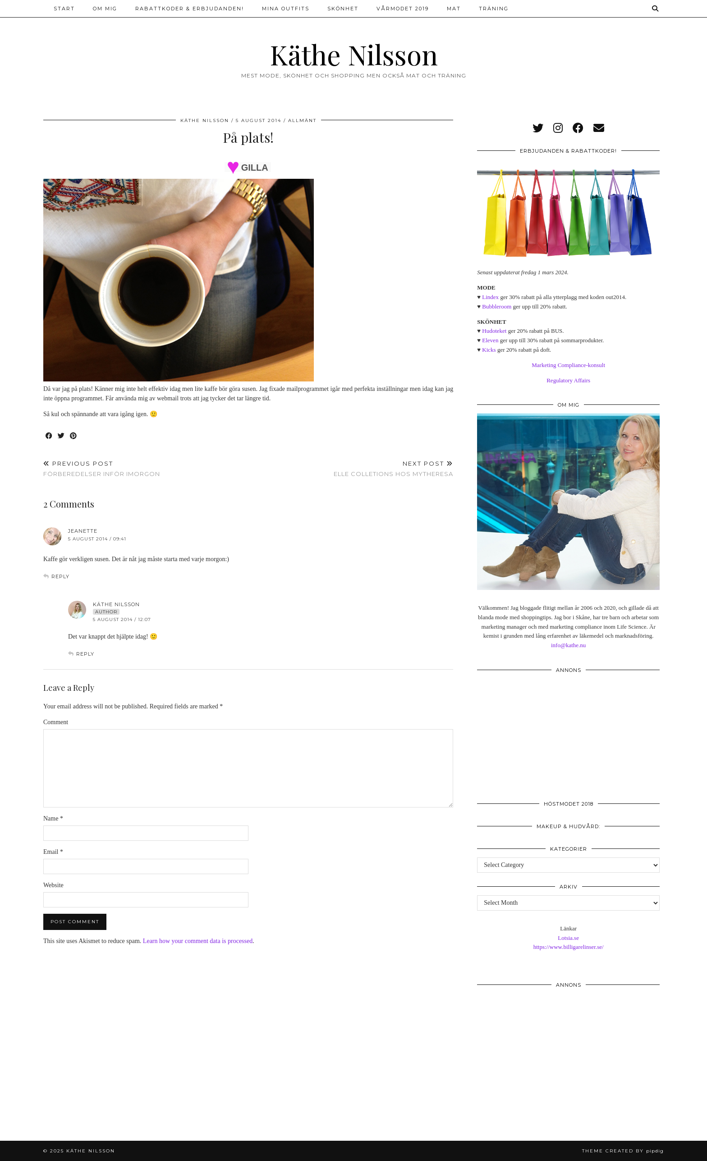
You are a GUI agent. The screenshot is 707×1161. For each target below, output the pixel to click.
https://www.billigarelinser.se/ (568, 946)
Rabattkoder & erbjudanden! (189, 8)
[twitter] (538, 128)
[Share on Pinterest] (74, 436)
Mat (454, 8)
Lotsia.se (568, 937)
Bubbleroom (496, 306)
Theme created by (623, 1151)
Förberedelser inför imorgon (101, 468)
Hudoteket (494, 330)
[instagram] (558, 128)
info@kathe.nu (568, 645)
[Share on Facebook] (49, 436)
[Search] (655, 8)
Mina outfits (285, 8)
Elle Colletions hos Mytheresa (393, 468)
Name (53, 818)
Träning (494, 8)
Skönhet (342, 8)
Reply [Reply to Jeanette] (60, 576)
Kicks (489, 349)
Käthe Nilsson (354, 54)
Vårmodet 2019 (402, 8)
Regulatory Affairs (568, 380)
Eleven (490, 340)
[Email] (598, 128)
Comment (55, 722)
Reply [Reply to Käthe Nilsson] (85, 654)
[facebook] (578, 128)
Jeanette (82, 531)
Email (53, 851)
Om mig (105, 8)
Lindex (490, 297)
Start (64, 8)
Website (53, 885)
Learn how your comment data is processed (197, 941)
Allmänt (302, 120)
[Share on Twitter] (61, 436)
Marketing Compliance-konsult (568, 365)
